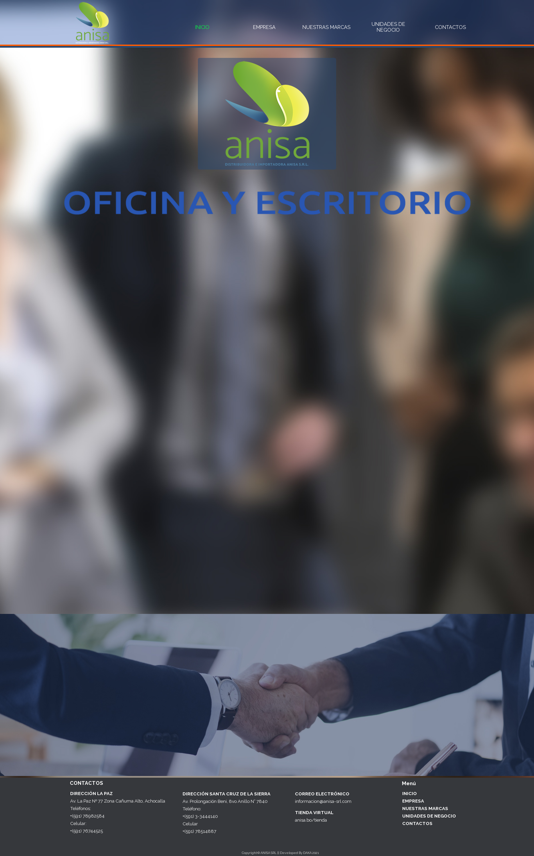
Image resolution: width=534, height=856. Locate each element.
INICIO (202, 27)
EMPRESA (264, 27)
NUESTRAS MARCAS (326, 27)
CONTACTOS (450, 27)
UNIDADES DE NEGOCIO (388, 27)
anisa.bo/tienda (311, 820)
